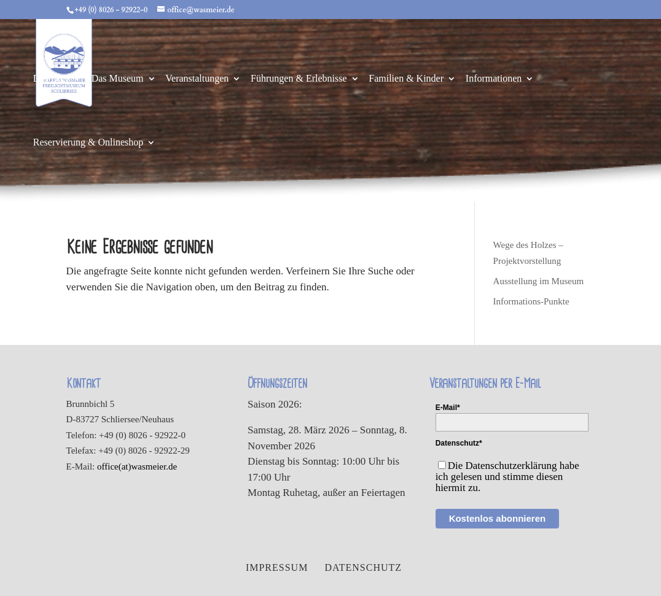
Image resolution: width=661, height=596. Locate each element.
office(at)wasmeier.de (137, 466)
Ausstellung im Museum (538, 281)
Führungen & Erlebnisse (298, 78)
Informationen (494, 78)
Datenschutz (363, 567)
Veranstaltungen (197, 78)
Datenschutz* (459, 443)
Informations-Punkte (531, 301)
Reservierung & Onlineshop (88, 142)
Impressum (277, 567)
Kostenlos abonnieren (497, 518)
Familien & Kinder (406, 78)
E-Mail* (448, 407)
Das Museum (118, 78)
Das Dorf (51, 78)
